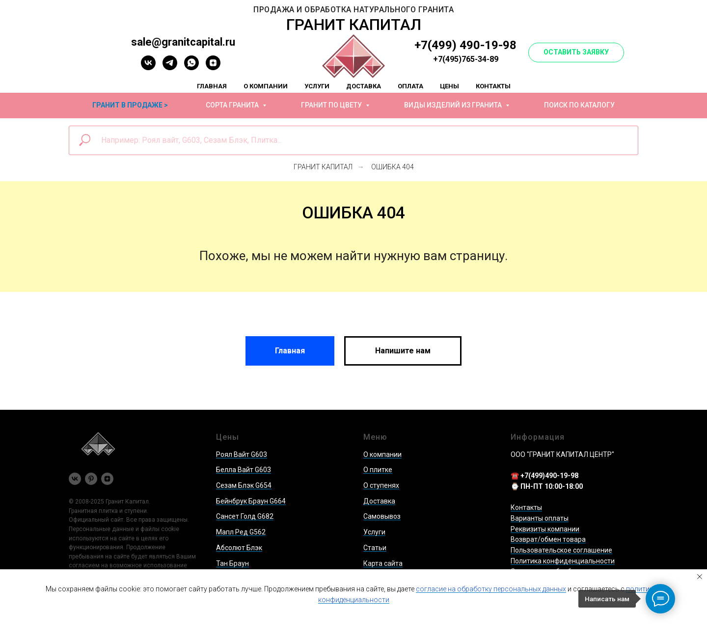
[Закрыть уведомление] (700, 577)
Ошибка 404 (392, 167)
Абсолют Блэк (239, 548)
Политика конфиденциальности (563, 561)
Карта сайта (383, 563)
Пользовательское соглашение (561, 550)
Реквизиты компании (545, 529)
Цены (449, 86)
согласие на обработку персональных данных (491, 589)
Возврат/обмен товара (548, 539)
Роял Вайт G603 (241, 454)
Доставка (363, 86)
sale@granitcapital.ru (183, 42)
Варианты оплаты (540, 518)
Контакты (493, 86)
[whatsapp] (191, 67)
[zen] (213, 67)
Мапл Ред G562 (241, 532)
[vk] (148, 67)
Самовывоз (382, 516)
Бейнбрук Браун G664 (251, 501)
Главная (212, 86)
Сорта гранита (233, 105)
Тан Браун (232, 563)
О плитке (377, 470)
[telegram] (170, 67)
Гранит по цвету (332, 105)
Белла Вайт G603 (243, 470)
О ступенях (381, 485)
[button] (576, 52)
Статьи (374, 548)
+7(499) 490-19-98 (465, 45)
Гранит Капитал (323, 167)
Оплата (410, 86)
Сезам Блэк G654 (244, 485)
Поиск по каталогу (579, 105)
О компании (266, 86)
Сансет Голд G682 (244, 516)
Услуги (316, 86)
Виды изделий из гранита (453, 105)
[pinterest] (91, 479)
